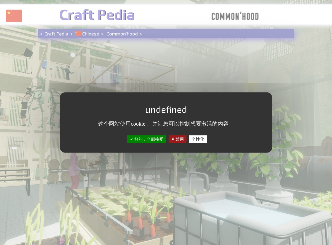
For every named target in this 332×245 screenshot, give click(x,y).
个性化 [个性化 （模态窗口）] (198, 138)
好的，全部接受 (146, 138)
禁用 (177, 138)
